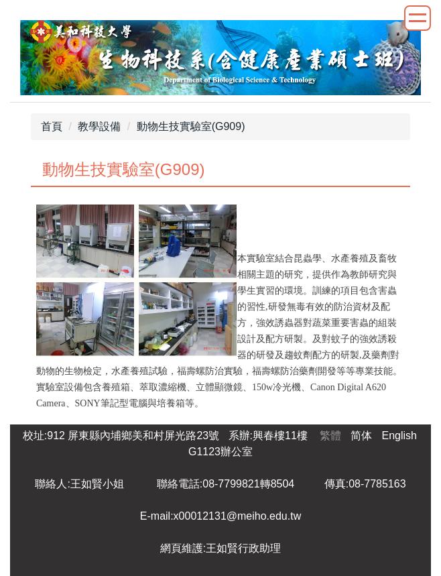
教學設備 (99, 126)
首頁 (51, 126)
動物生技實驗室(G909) (191, 126)
